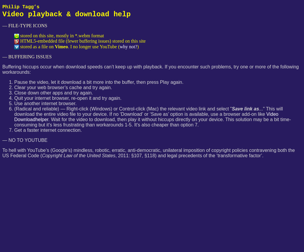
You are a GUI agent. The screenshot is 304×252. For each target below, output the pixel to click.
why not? (128, 46)
